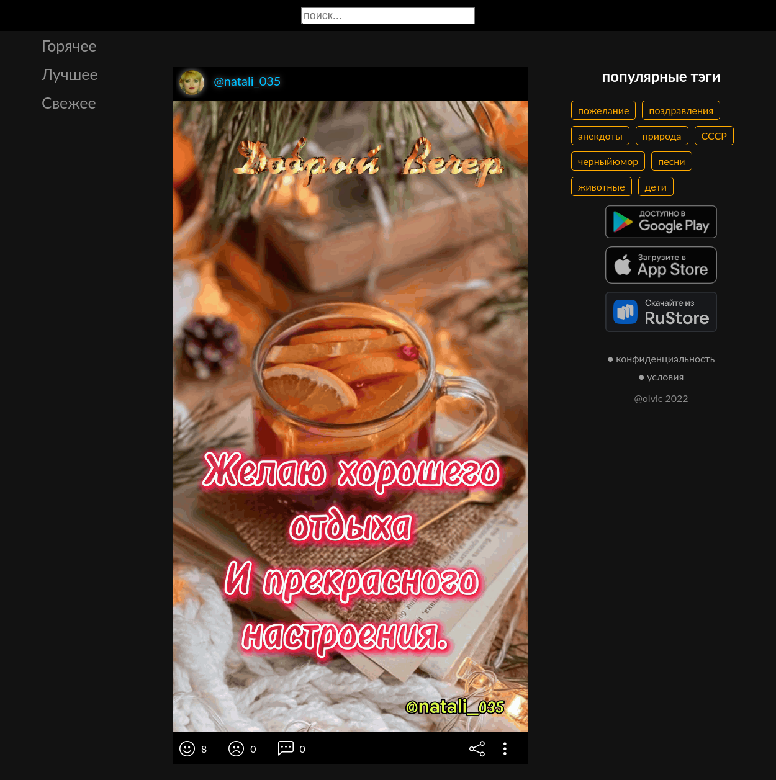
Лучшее (70, 74)
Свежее (69, 102)
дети (656, 186)
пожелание (603, 110)
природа (662, 135)
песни (671, 161)
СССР (714, 135)
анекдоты (600, 135)
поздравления (681, 110)
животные (601, 186)
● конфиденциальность (661, 358)
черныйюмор (608, 161)
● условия (661, 376)
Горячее (69, 45)
